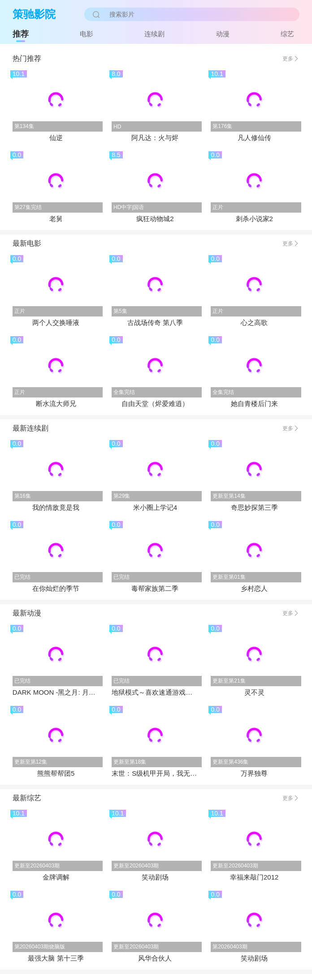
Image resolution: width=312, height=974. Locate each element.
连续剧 (154, 34)
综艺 (287, 34)
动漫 (223, 34)
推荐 (21, 34)
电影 (86, 34)
